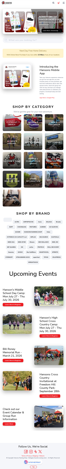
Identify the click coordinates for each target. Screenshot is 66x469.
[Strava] (35, 451)
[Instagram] (30, 451)
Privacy (29, 456)
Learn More (9, 424)
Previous (5, 21)
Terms (23, 456)
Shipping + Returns (38, 456)
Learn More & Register (13, 305)
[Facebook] (25, 451)
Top (33, 467)
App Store (43, 98)
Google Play (50, 98)
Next (60, 21)
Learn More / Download (50, 31)
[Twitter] (40, 451)
